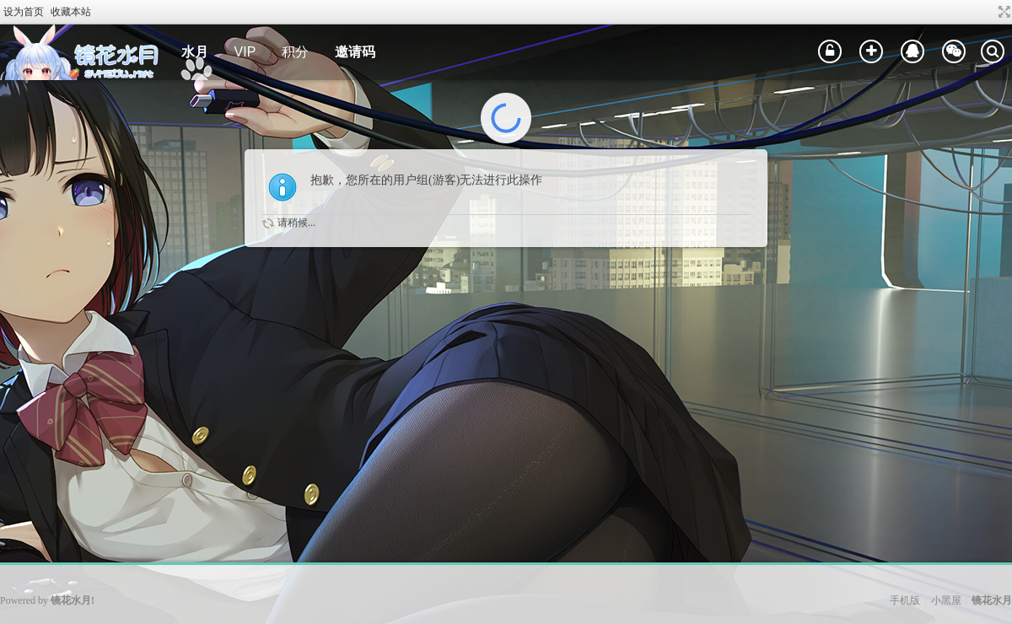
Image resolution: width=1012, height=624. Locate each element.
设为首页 (23, 12)
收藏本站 (71, 12)
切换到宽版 (1002, 11)
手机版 (905, 600)
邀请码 (355, 52)
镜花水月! (72, 600)
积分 (295, 52)
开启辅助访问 (988, 11)
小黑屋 (946, 600)
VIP (245, 52)
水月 (194, 52)
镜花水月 (992, 600)
